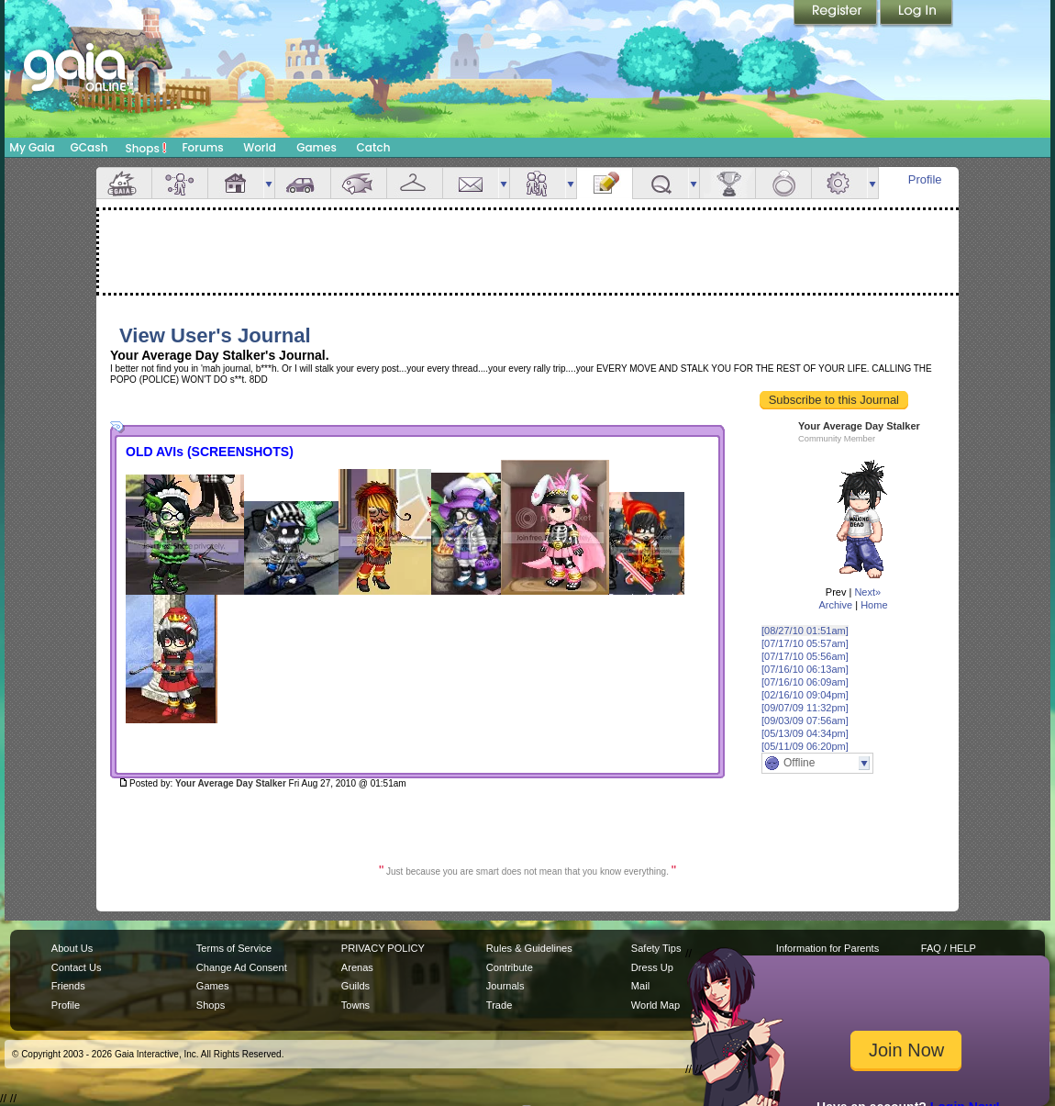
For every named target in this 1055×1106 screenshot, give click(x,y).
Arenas (357, 967)
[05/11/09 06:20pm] (805, 746)
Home (874, 604)
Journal (604, 183)
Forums (202, 147)
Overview (123, 183)
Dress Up (652, 967)
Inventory (414, 183)
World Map (655, 1005)
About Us (72, 948)
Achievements (727, 183)
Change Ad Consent (241, 967)
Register (837, 14)
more (268, 183)
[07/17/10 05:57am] (805, 643)
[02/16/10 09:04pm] (805, 694)
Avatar (179, 183)
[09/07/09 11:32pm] (805, 707)
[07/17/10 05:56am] (805, 656)
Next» (867, 592)
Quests (660, 183)
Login (916, 14)
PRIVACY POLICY (383, 948)
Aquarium (358, 183)
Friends (537, 183)
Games (316, 147)
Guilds (355, 985)
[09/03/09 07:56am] (805, 720)
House (235, 183)
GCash (89, 147)
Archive (835, 604)
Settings (839, 183)
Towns (355, 1005)
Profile (925, 179)
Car (302, 183)
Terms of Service (234, 948)
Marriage (783, 183)
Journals (505, 985)
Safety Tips (656, 948)
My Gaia (31, 147)
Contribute (509, 967)
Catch (374, 147)
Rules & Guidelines (529, 948)
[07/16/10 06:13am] (805, 669)
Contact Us (76, 967)
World (259, 147)
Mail (470, 183)
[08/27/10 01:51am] (805, 630)
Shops (146, 148)
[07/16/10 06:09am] (805, 681)
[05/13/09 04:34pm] (805, 733)
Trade (499, 1005)
